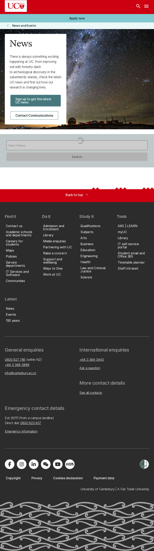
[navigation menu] (146, 7)
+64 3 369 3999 (17, 365)
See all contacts (90, 393)
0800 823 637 (30, 423)
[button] (77, 18)
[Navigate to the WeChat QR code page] (46, 464)
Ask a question (89, 368)
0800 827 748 (15, 360)
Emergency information (21, 431)
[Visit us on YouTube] (58, 464)
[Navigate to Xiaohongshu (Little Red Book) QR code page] (70, 464)
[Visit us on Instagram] (21, 464)
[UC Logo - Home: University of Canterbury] (16, 6)
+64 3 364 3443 (91, 360)
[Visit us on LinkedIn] (33, 464)
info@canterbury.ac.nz (20, 373)
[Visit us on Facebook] (9, 464)
